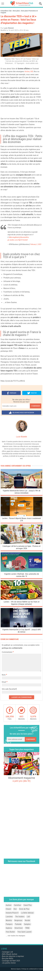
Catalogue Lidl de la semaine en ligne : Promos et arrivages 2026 (21, 547)
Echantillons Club (6, 11)
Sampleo (27, 924)
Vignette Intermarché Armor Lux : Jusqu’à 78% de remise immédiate (21, 491)
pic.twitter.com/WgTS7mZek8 (17, 240)
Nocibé (27, 920)
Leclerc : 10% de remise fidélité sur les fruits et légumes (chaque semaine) (21, 603)
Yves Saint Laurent (24, 932)
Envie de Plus (24, 909)
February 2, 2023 (35, 244)
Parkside (18, 924)
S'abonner (35, 406)
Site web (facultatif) (9, 689)
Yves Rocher (10, 932)
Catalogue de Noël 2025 (11, 961)
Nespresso (18, 920)
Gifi (31, 71)
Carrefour (17, 905)
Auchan (8, 905)
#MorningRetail (14, 237)
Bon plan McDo (7, 958)
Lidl (28, 916)
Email (4, 682)
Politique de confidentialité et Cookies (32, 969)
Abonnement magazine (21, 779)
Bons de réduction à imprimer (13, 956)
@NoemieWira (24, 237)
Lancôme (9, 916)
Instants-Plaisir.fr (12, 913)
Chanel (8, 909)
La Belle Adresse (27, 913)
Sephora (9, 928)
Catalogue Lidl (7, 952)
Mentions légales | (16, 969)
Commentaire (8, 652)
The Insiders (19, 916)
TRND (27, 928)
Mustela (9, 920)
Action (27, 71)
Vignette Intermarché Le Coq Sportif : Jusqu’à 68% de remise (21, 630)
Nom (4, 675)
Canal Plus (28, 905)
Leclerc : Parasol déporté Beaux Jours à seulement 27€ (21, 519)
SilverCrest (19, 928)
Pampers (9, 924)
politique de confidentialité (12, 648)
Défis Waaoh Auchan (9, 954)
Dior (15, 909)
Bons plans (16, 11)
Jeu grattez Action (9, 963)
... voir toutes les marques (15, 936)
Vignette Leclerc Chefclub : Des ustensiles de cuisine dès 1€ (21, 575)
